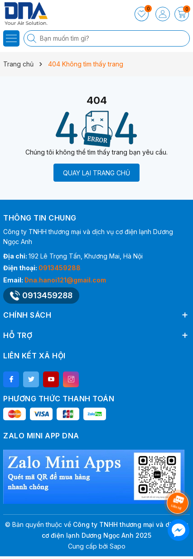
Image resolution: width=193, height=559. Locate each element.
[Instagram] (71, 379)
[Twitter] (31, 379)
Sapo (117, 546)
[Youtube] (51, 379)
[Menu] (11, 38)
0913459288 (60, 268)
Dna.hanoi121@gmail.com (65, 280)
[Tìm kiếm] (33, 38)
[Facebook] (11, 379)
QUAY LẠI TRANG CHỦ (96, 173)
